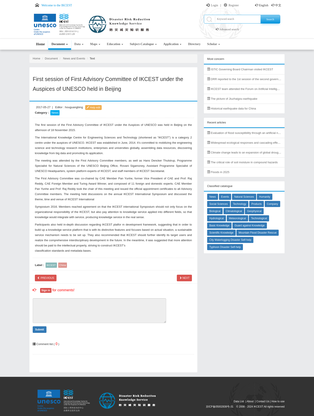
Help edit (93, 107)
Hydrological (216, 218)
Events (225, 196)
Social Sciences (218, 203)
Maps (95, 44)
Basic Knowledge (219, 225)
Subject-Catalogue (143, 44)
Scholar (213, 44)
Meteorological (237, 218)
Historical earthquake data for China (231, 108)
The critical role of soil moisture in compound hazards (242, 162)
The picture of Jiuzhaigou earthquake (232, 98)
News (55, 112)
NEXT (184, 278)
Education (115, 44)
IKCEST (51, 265)
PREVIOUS (45, 278)
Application (172, 44)
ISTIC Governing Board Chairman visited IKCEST (240, 69)
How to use (278, 401)
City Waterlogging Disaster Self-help (230, 239)
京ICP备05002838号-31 (220, 406)
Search (270, 19)
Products (256, 203)
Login (214, 5)
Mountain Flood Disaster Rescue (257, 232)
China (62, 265)
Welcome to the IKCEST (56, 5)
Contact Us (262, 401)
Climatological (234, 211)
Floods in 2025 (218, 172)
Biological (214, 211)
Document (59, 44)
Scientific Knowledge (221, 232)
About (250, 401)
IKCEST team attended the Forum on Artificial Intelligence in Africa (250, 89)
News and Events (74, 58)
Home (40, 44)
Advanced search (229, 29)
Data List (239, 401)
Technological (259, 218)
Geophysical (254, 211)
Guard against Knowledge (250, 225)
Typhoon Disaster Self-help (225, 247)
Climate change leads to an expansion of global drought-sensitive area (253, 152)
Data (79, 44)
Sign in (45, 290)
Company (272, 203)
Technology (239, 203)
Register (234, 5)
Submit (39, 329)
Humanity (264, 196)
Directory (194, 44)
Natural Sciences (244, 196)
